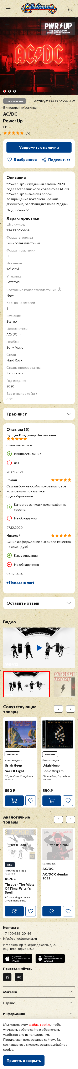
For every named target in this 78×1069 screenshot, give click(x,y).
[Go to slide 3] (14, 91)
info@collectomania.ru (20, 938)
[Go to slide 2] (9, 91)
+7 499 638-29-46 (17, 933)
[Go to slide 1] (4, 91)
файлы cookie (39, 1024)
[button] (26, 684)
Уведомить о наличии (39, 147)
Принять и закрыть (24, 1060)
